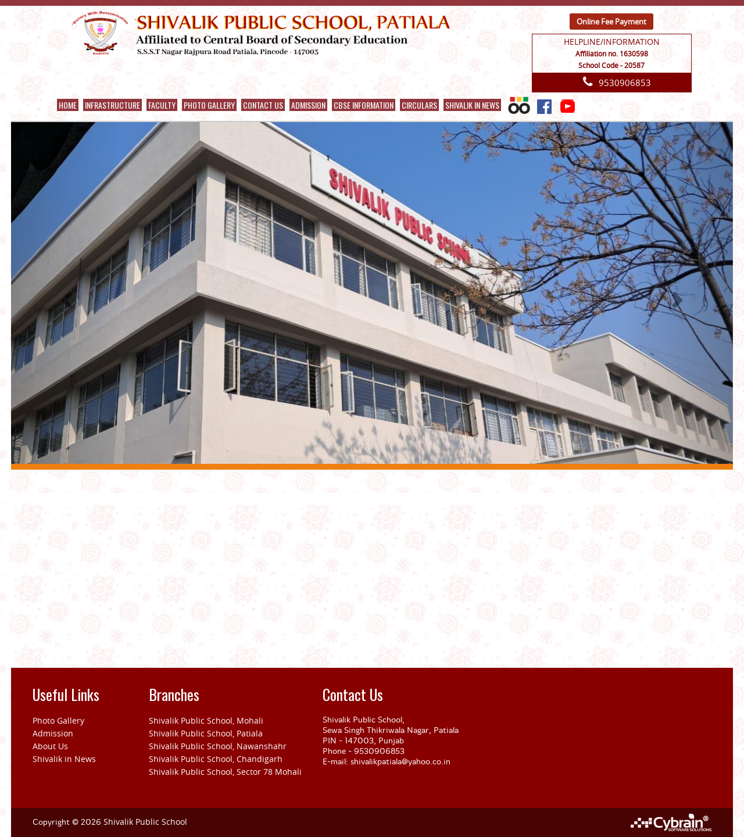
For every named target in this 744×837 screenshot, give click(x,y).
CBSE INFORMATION (364, 105)
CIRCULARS (419, 105)
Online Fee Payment (611, 21)
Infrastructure (112, 105)
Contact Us (263, 105)
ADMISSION (308, 105)
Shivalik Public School (145, 821)
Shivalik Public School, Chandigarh (215, 758)
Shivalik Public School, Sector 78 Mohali (225, 771)
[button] (65, 296)
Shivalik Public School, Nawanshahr (218, 746)
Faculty (162, 105)
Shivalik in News (472, 105)
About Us (50, 746)
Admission (53, 733)
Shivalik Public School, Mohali (206, 720)
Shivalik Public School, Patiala (206, 733)
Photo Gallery (209, 105)
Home (68, 105)
